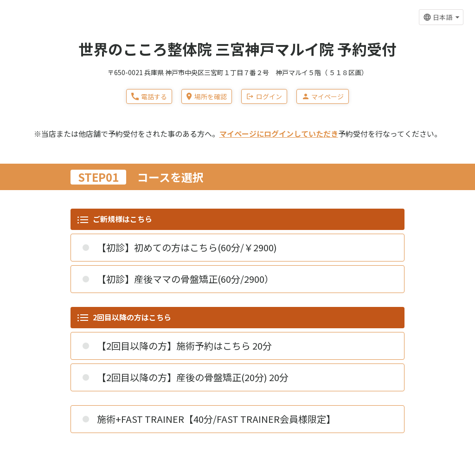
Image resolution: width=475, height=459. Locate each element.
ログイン (264, 96)
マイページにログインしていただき (278, 133)
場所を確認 (206, 96)
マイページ (323, 96)
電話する (149, 96)
